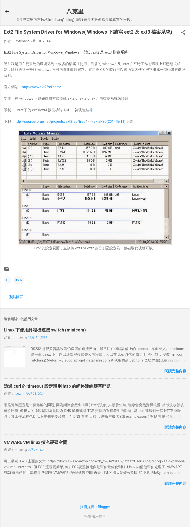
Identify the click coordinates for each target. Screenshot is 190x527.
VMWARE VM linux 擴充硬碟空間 (35, 442)
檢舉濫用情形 (95, 516)
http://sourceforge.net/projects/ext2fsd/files (50, 121)
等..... (92, 110)
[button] (183, 33)
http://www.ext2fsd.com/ (41, 87)
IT (7, 280)
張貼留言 (16, 297)
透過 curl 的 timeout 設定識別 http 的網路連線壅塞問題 (57, 386)
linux (18, 280)
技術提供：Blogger (95, 507)
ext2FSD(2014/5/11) (109, 121)
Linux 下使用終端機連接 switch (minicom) (45, 329)
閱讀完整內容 (175, 371)
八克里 (75, 11)
